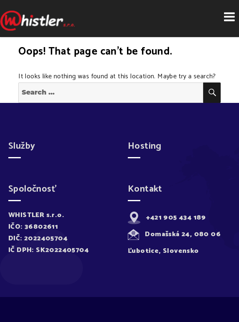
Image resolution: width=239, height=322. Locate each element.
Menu (229, 16)
